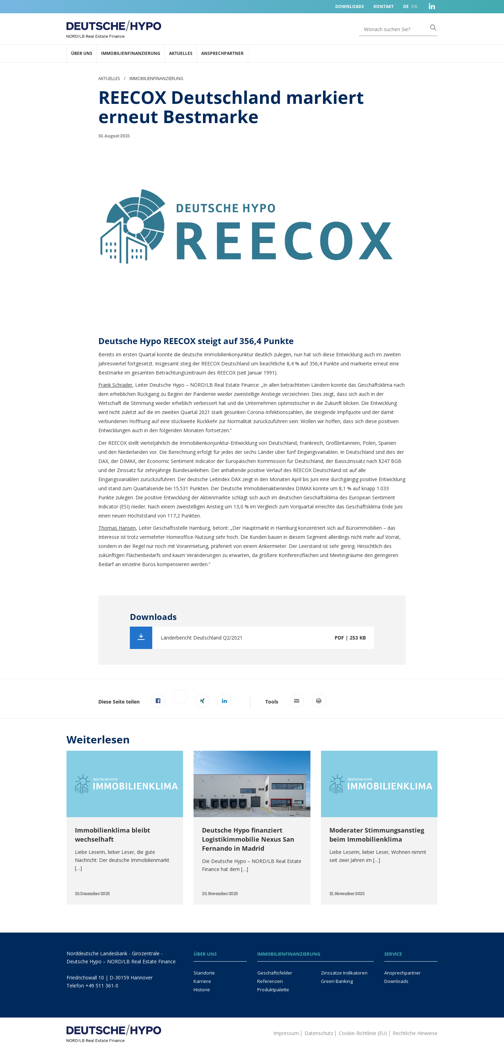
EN (414, 6)
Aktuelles (180, 53)
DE (406, 6)
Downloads (349, 6)
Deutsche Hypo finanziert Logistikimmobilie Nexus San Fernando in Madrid (248, 839)
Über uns (81, 53)
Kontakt (383, 6)
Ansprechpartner (222, 53)
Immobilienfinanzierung (130, 53)
